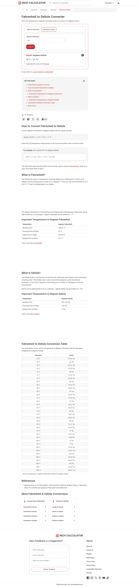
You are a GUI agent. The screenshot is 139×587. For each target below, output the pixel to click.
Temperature (43, 10)
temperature (74, 166)
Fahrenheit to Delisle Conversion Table (41, 103)
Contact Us (89, 550)
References (32, 106)
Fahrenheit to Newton (34, 520)
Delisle (37, 314)
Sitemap (89, 573)
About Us (89, 546)
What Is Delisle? (33, 97)
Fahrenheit (53, 10)
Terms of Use (90, 561)
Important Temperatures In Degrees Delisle (44, 100)
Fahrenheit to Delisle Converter (39, 85)
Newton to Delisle (63, 520)
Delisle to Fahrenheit (33, 29)
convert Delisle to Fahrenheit (43, 72)
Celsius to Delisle (63, 507)
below (47, 64)
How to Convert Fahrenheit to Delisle (41, 88)
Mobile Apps (90, 558)
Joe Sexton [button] (30, 115)
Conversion (34, 10)
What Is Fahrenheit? (35, 91)
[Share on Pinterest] (38, 119)
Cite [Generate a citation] (44, 119)
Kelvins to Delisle (63, 511)
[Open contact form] (82, 55)
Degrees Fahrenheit (33, 37)
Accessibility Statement (94, 569)
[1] (60, 181)
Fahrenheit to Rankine (34, 516)
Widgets (89, 554)
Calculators (109, 3)
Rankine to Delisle (63, 516)
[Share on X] (33, 119)
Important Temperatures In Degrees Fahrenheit (45, 94)
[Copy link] (24, 119)
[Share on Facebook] (28, 119)
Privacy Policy (90, 565)
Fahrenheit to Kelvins (34, 511)
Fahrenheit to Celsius (34, 507)
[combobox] (72, 3)
